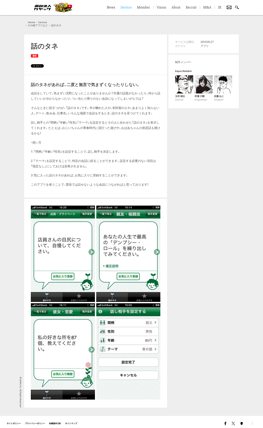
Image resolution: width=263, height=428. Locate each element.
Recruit (191, 7)
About (176, 7)
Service (42, 22)
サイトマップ (71, 420)
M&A (207, 7)
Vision (161, 7)
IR (219, 7)
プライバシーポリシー (35, 420)
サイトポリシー (14, 420)
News (111, 7)
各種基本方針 (55, 420)
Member (143, 7)
